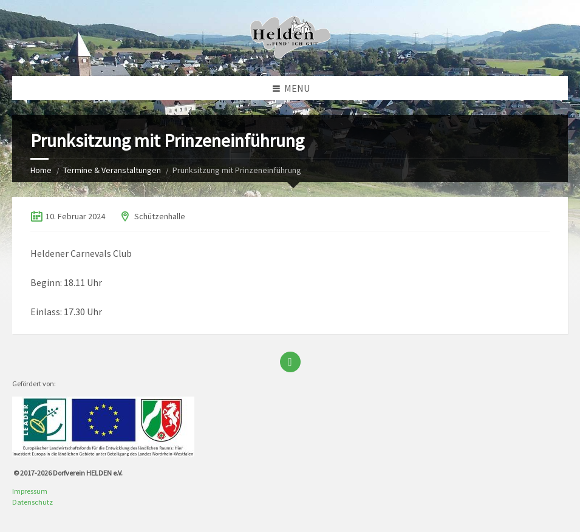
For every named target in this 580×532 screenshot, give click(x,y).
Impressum (29, 491)
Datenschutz (32, 501)
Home (41, 170)
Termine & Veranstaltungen (112, 170)
